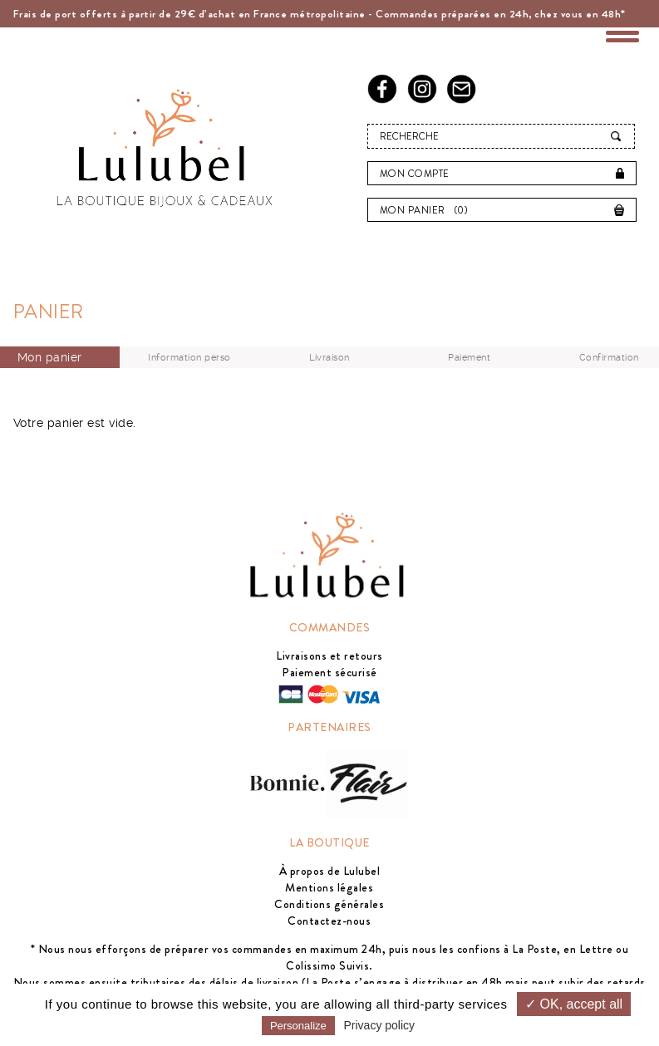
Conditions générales (329, 904)
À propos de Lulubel (330, 870)
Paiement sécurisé (329, 672)
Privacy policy (380, 1025)
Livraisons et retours (329, 655)
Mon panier (428, 210)
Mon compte (415, 173)
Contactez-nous (329, 920)
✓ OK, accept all (573, 1004)
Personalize (298, 1025)
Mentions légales (329, 887)
